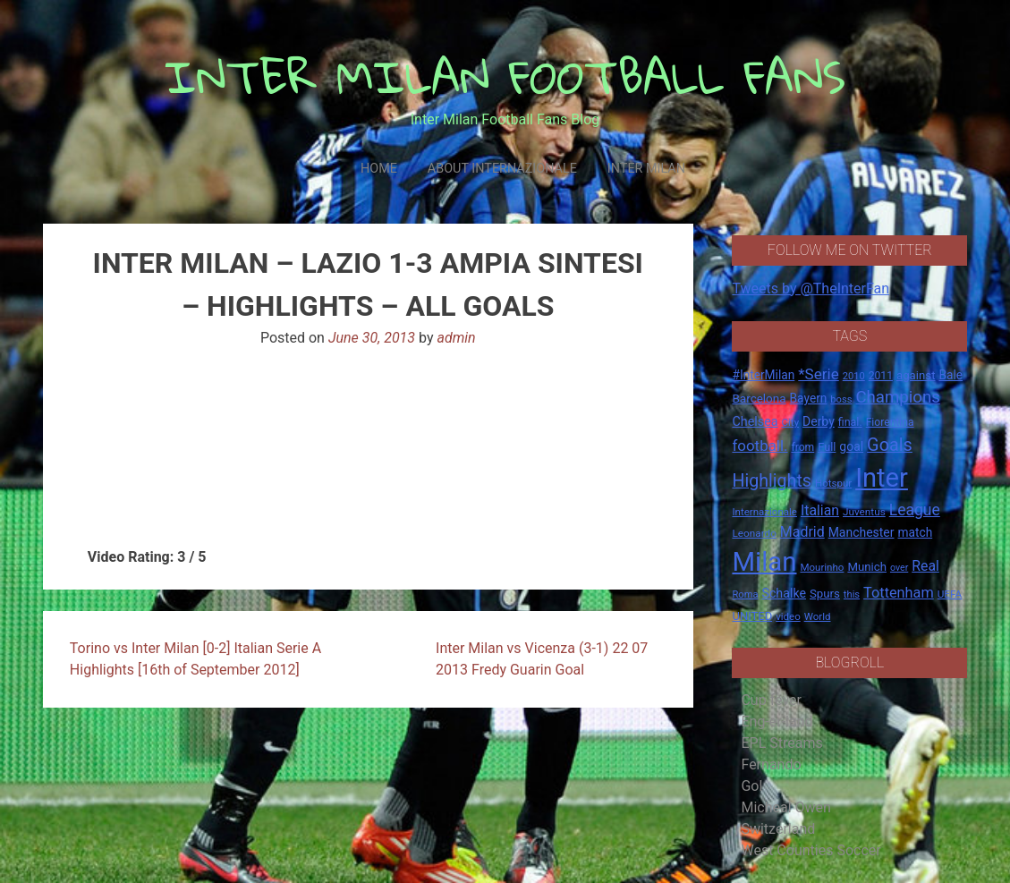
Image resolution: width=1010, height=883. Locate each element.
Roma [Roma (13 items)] (745, 594)
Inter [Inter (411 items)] (881, 478)
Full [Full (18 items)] (827, 447)
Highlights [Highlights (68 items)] (771, 481)
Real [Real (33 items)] (925, 565)
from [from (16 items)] (802, 447)
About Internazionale (502, 168)
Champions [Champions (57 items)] (897, 397)
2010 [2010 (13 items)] (854, 376)
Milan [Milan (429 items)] (764, 562)
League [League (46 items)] (914, 510)
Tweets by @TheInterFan (810, 288)
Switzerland (778, 828)
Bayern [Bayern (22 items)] (809, 398)
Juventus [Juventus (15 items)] (864, 511)
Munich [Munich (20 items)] (867, 566)
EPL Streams (781, 742)
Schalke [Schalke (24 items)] (783, 593)
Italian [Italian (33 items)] (820, 510)
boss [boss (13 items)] (841, 399)
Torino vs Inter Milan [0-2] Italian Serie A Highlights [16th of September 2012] (195, 659)
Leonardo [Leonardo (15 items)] (754, 533)
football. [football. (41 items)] (759, 445)
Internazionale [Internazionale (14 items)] (764, 511)
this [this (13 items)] (852, 594)
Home (379, 168)
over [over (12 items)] (899, 567)
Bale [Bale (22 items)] (950, 375)
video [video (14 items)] (788, 616)
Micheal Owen (785, 807)
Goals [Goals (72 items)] (889, 445)
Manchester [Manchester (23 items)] (861, 532)
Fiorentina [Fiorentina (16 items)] (890, 422)
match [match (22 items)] (914, 532)
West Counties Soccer (810, 850)
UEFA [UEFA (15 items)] (950, 594)
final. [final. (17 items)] (850, 422)
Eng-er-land (776, 721)
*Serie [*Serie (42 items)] (818, 374)
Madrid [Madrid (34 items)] (802, 531)
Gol (751, 785)
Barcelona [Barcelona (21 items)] (758, 398)
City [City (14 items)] (791, 422)
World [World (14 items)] (817, 616)
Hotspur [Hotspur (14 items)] (833, 483)
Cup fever (771, 700)
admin (456, 337)
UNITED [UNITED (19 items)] (752, 616)
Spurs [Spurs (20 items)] (825, 593)
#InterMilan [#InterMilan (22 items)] (763, 375)
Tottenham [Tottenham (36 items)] (898, 592)
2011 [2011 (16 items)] (881, 375)
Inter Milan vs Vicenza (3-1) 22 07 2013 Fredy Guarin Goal (542, 659)
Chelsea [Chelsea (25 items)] (754, 421)
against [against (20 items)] (916, 375)
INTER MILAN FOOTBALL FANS (505, 76)
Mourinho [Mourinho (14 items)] (822, 567)
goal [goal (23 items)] (851, 446)
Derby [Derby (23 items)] (818, 421)
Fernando (771, 764)
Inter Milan (646, 168)
